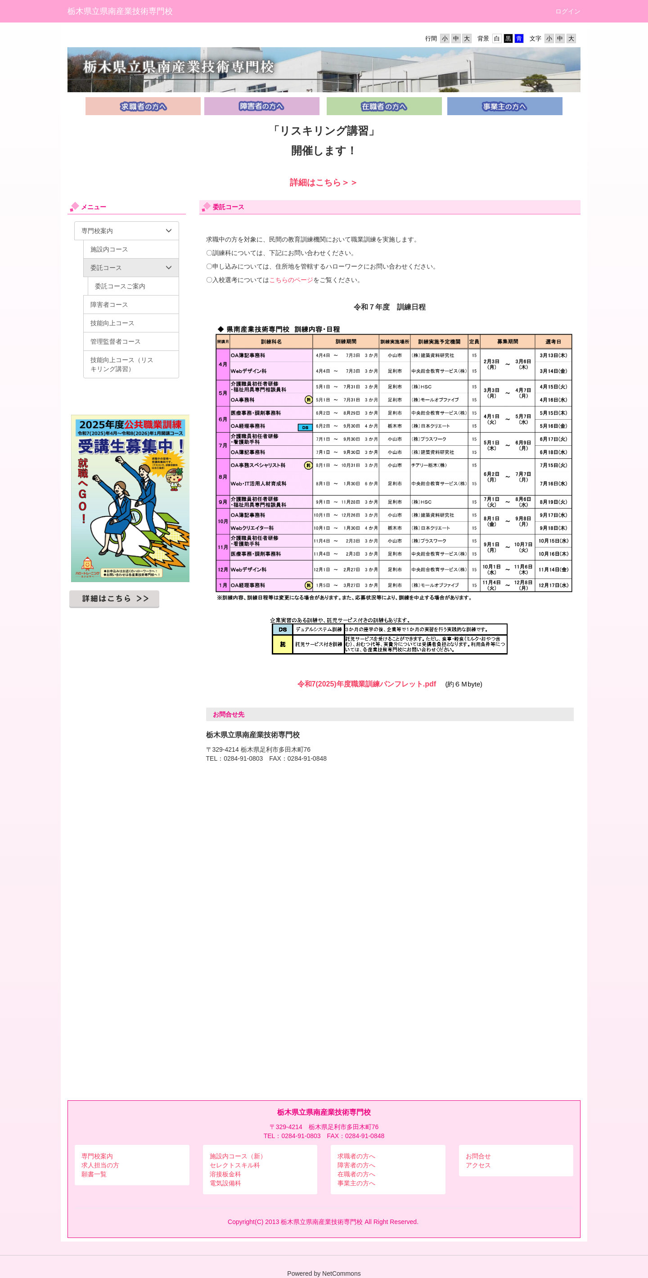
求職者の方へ (356, 1156)
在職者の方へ (356, 1174)
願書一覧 (94, 1174)
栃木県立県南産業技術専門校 (120, 11)
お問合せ (478, 1156)
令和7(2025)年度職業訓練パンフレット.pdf (366, 684)
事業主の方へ (356, 1183)
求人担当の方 (100, 1165)
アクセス (478, 1165)
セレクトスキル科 (235, 1165)
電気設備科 (225, 1183)
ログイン (567, 11)
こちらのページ (291, 279)
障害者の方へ (356, 1165)
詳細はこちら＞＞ (324, 182)
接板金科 (228, 1174)
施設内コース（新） (238, 1156)
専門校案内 (97, 1156)
